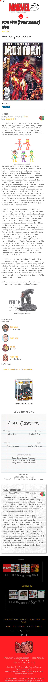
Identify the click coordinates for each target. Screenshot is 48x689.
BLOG (14, 630)
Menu (4, 1)
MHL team (39, 676)
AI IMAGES (8, 630)
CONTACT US (38, 630)
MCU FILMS (21, 630)
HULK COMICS (24, 624)
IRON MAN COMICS (35, 624)
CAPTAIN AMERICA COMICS (11, 624)
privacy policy (19, 635)
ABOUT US (30, 630)
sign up (11, 635)
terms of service (27, 635)
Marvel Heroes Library (18, 662)
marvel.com (35, 635)
